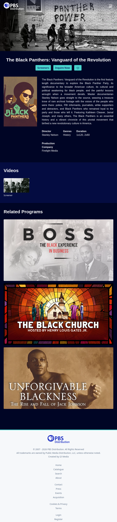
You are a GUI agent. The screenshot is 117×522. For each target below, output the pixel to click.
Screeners (43, 67)
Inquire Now (62, 67)
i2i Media (64, 456)
